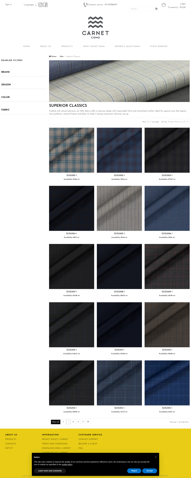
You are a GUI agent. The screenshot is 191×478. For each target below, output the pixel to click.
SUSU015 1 (167, 408)
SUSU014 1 (119, 408)
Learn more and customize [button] (50, 471)
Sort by (164, 122)
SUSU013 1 (72, 408)
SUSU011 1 (119, 350)
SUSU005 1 (119, 234)
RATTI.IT (9, 448)
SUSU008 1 (119, 292)
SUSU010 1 (71, 350)
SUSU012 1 (167, 350)
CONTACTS (10, 444)
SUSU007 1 (71, 292)
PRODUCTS (10, 439)
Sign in (8, 4)
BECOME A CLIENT (88, 444)
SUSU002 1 (119, 175)
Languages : (29, 5)
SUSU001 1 (71, 175)
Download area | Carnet (56, 448)
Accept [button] (150, 471)
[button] (156, 457)
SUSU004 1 (71, 234)
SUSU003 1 (167, 175)
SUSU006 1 (167, 234)
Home (52, 56)
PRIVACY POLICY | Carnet (55, 439)
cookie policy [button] (67, 464)
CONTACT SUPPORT (88, 439)
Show (144, 122)
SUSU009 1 (167, 292)
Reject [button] (134, 471)
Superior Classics (68, 106)
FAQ (81, 448)
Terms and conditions (55, 444)
